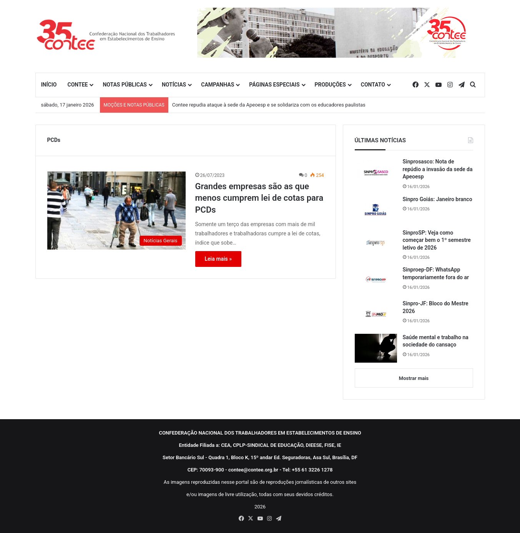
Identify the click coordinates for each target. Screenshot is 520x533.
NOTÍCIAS (174, 85)
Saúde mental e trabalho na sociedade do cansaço (435, 341)
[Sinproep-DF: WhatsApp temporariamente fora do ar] (376, 280)
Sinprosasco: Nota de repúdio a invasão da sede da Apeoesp (438, 169)
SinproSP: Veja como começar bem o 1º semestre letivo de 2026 (437, 240)
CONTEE (77, 85)
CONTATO (373, 85)
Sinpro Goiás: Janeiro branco (437, 199)
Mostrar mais (414, 378)
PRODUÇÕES (330, 85)
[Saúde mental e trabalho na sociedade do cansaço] (376, 348)
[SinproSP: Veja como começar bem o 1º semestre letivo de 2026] (376, 243)
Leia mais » (218, 259)
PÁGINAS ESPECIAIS (274, 85)
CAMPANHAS (217, 85)
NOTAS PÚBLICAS (125, 85)
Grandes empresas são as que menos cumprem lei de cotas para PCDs (259, 198)
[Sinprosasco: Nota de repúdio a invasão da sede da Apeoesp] (376, 172)
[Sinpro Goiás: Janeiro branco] (376, 209)
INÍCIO (49, 85)
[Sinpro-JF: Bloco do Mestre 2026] (376, 314)
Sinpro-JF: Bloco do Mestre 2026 (435, 307)
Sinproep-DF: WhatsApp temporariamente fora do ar (436, 273)
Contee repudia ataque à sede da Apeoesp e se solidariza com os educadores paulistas (268, 105)
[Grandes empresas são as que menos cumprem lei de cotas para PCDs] (116, 211)
